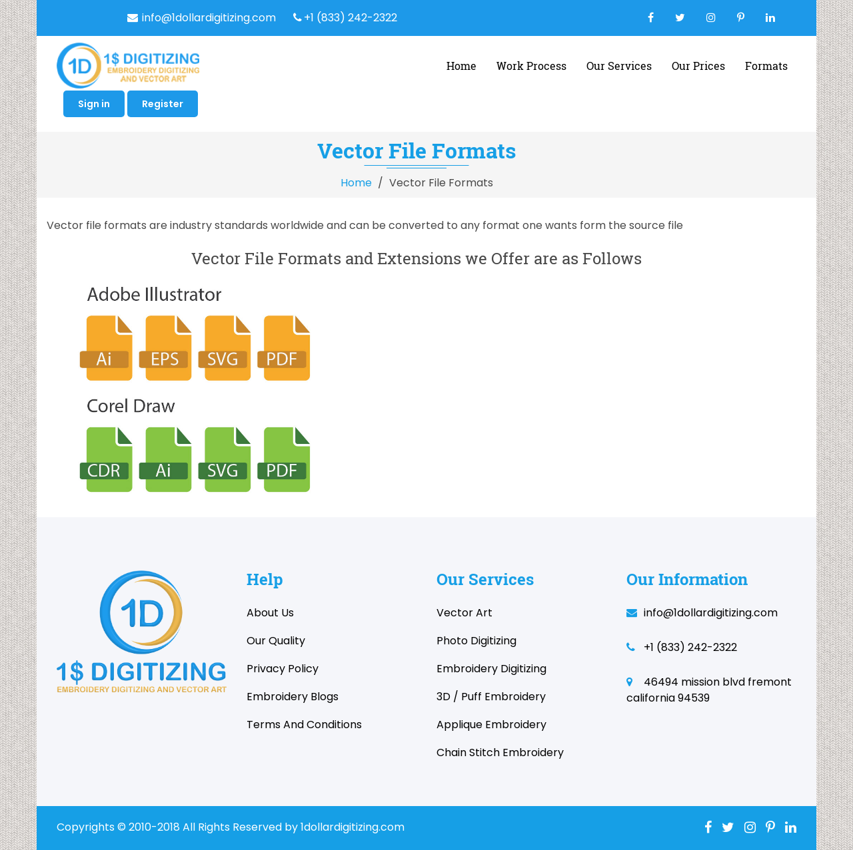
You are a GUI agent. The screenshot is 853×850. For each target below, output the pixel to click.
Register (162, 103)
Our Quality (276, 640)
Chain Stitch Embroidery (500, 752)
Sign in (94, 103)
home (461, 66)
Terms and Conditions (304, 724)
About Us (270, 612)
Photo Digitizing (476, 640)
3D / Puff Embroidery (491, 696)
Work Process (531, 66)
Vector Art (464, 612)
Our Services (619, 66)
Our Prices (698, 66)
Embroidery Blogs (293, 696)
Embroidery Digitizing (491, 668)
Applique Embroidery (491, 724)
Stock (805, 744)
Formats (766, 66)
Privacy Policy (283, 668)
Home (356, 182)
